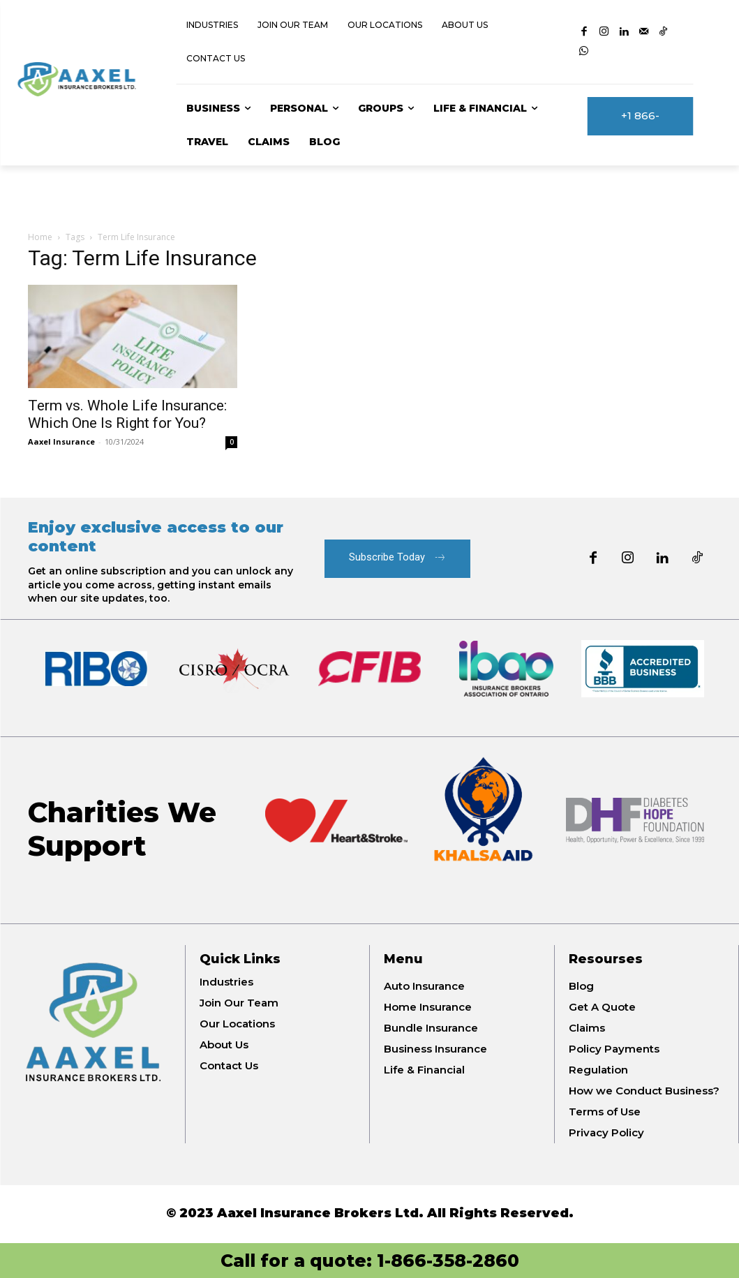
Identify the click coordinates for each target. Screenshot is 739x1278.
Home (40, 237)
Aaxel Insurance (61, 441)
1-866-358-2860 (448, 1260)
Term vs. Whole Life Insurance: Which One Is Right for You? (127, 414)
